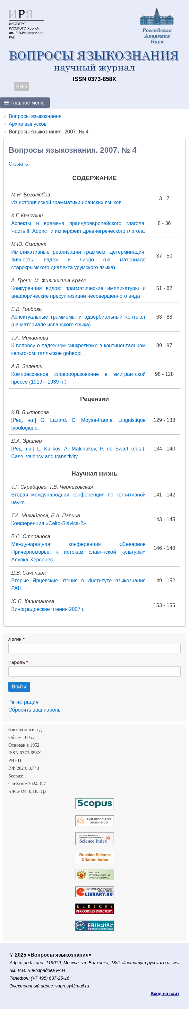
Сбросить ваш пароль (34, 710)
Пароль (16, 662)
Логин (14, 639)
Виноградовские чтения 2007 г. (47, 609)
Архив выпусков (28, 124)
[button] (25, 102)
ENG (21, 86)
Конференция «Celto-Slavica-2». (49, 523)
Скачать (18, 164)
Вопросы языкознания (35, 116)
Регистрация (23, 702)
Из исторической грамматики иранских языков (66, 202)
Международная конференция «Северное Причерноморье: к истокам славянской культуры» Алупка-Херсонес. (78, 551)
